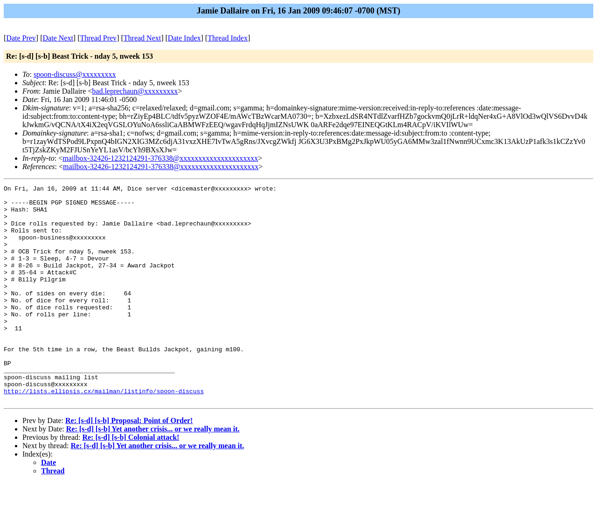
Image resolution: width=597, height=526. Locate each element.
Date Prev (21, 38)
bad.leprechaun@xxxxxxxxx (135, 91)
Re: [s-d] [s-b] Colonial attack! (130, 481)
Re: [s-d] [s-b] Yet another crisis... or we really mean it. (153, 472)
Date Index (184, 38)
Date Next (58, 38)
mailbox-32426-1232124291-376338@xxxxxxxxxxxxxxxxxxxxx (160, 158)
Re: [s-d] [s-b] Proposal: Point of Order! (129, 464)
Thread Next (142, 38)
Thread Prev (98, 38)
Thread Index (228, 38)
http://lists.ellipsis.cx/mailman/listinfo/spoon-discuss (104, 433)
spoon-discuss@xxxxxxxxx (75, 74)
